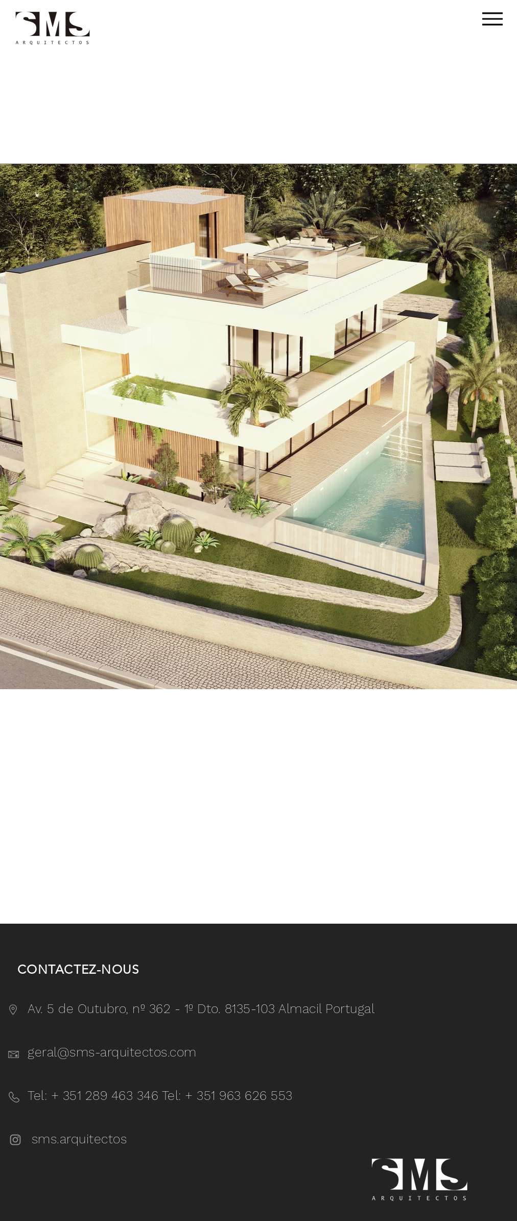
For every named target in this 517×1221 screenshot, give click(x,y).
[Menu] (492, 19)
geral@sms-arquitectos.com (112, 1052)
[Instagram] (15, 1140)
